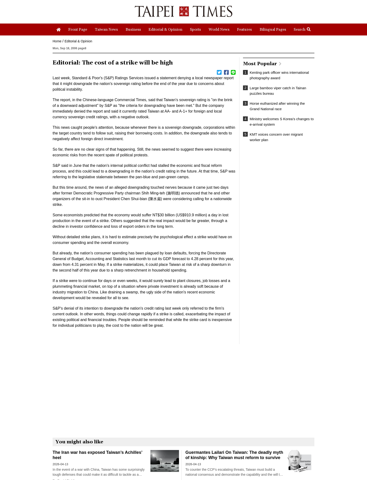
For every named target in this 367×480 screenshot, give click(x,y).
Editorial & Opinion (78, 41)
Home (57, 41)
